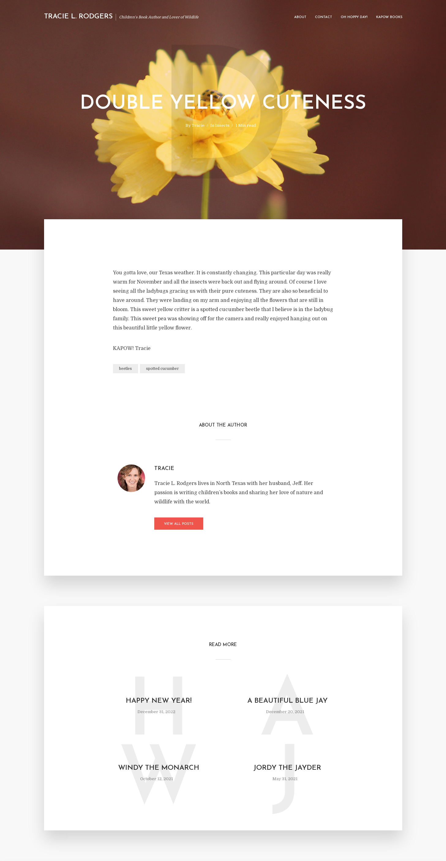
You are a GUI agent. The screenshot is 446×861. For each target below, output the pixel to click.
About (300, 17)
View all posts (178, 524)
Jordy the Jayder (287, 768)
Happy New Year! (159, 701)
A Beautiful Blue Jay (287, 701)
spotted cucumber (162, 369)
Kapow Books (389, 17)
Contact (323, 17)
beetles (125, 369)
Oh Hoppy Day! (354, 17)
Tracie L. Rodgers (78, 16)
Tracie (198, 125)
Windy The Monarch (158, 768)
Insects (222, 125)
